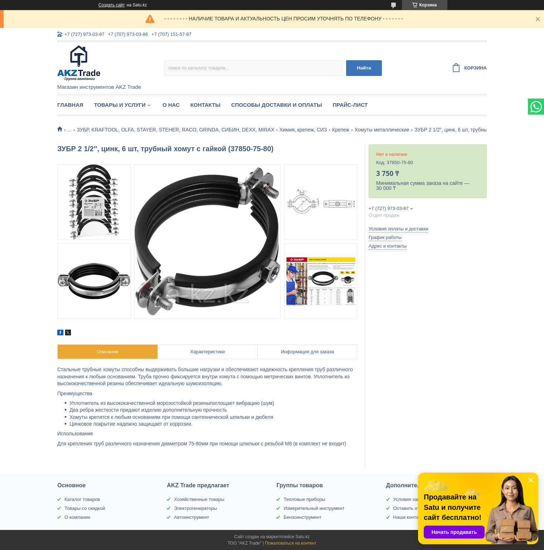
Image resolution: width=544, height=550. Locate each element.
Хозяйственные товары (199, 499)
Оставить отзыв (410, 508)
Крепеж (340, 130)
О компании (77, 517)
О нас (171, 104)
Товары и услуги (120, 104)
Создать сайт (111, 5)
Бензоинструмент (302, 517)
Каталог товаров (82, 499)
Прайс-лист (350, 104)
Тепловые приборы (304, 499)
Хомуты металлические (382, 130)
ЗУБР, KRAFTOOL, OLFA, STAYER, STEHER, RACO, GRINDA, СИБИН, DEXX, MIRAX (176, 130)
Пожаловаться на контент (290, 543)
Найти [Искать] (364, 68)
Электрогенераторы (195, 508)
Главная (70, 104)
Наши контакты (409, 517)
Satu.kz (302, 536)
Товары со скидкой (84, 508)
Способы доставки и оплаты (276, 104)
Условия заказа (410, 499)
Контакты (205, 104)
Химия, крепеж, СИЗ (303, 130)
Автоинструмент (191, 517)
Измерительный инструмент (313, 508)
